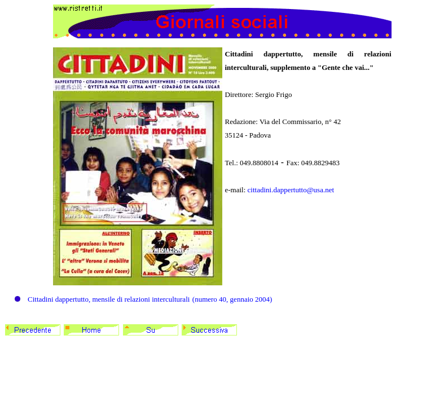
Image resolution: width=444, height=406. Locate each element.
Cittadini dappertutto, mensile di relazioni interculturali (109, 299)
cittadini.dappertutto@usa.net (291, 190)
